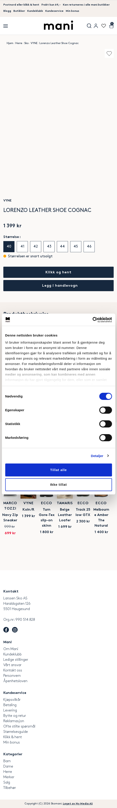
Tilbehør (9, 787)
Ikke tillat (58, 484)
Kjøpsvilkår (12, 699)
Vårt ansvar (12, 665)
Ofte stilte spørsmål (19, 726)
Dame (8, 766)
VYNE (34, 43)
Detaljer (97, 456)
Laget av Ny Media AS (78, 803)
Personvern (12, 675)
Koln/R (85, 526)
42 (35, 246)
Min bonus (72, 11)
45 (76, 246)
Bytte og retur (14, 715)
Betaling (9, 705)
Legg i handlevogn (60, 286)
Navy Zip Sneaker (29, 526)
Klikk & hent (12, 737)
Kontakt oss (12, 670)
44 (62, 246)
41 (22, 246)
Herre (18, 43)
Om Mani (10, 649)
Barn (7, 761)
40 (9, 246)
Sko (26, 43)
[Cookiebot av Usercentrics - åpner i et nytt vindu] (92, 320)
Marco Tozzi (29, 520)
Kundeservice (54, 11)
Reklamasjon (13, 721)
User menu (96, 26)
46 (89, 246)
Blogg (7, 11)
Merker (8, 777)
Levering (10, 710)
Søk (89, 26)
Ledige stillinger (15, 659)
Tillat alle (58, 470)
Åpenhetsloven (15, 681)
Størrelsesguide (15, 731)
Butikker (19, 11)
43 (49, 246)
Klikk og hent (58, 272)
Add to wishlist (109, 53)
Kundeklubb (35, 11)
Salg (6, 782)
